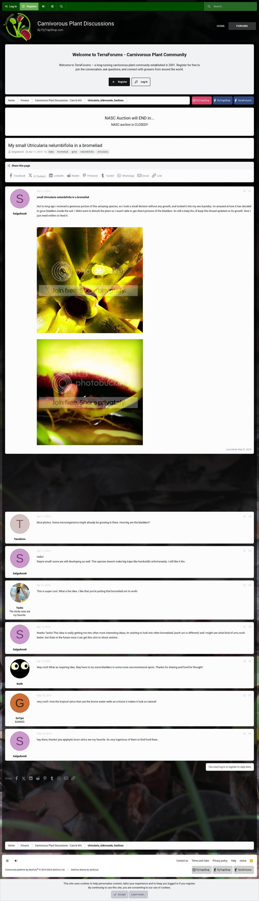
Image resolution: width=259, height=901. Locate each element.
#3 (249, 550)
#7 (249, 695)
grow (74, 151)
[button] (52, 6)
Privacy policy (220, 860)
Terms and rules (200, 860)
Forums (242, 25)
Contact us (182, 860)
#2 (249, 516)
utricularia (102, 151)
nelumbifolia (87, 151)
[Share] (244, 191)
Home (221, 25)
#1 (249, 191)
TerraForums (245, 100)
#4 (249, 585)
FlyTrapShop (202, 100)
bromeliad (62, 151)
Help (233, 860)
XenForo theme (78, 869)
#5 (249, 626)
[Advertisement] (126, 482)
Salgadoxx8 (17, 151)
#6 (249, 661)
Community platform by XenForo (35, 869)
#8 (249, 733)
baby (51, 151)
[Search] (61, 6)
